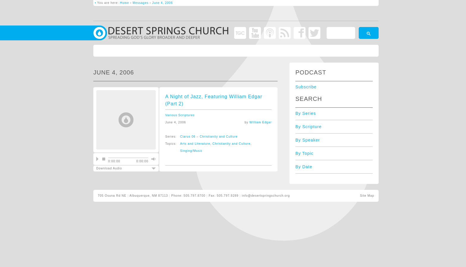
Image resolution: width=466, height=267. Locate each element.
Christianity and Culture (231, 143)
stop (104, 159)
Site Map (367, 195)
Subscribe (306, 87)
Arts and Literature (195, 143)
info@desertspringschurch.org (266, 195)
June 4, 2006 (162, 2)
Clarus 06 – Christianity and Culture (209, 136)
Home (124, 2)
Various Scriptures (180, 115)
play (97, 159)
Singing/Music (191, 150)
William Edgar (260, 122)
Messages (141, 2)
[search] (340, 33)
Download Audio (121, 168)
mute (153, 159)
